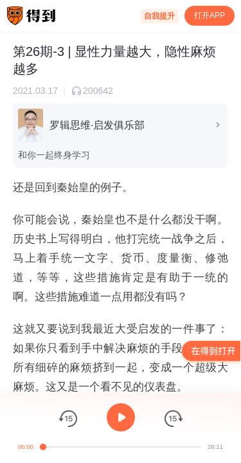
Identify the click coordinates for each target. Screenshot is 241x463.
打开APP (209, 15)
